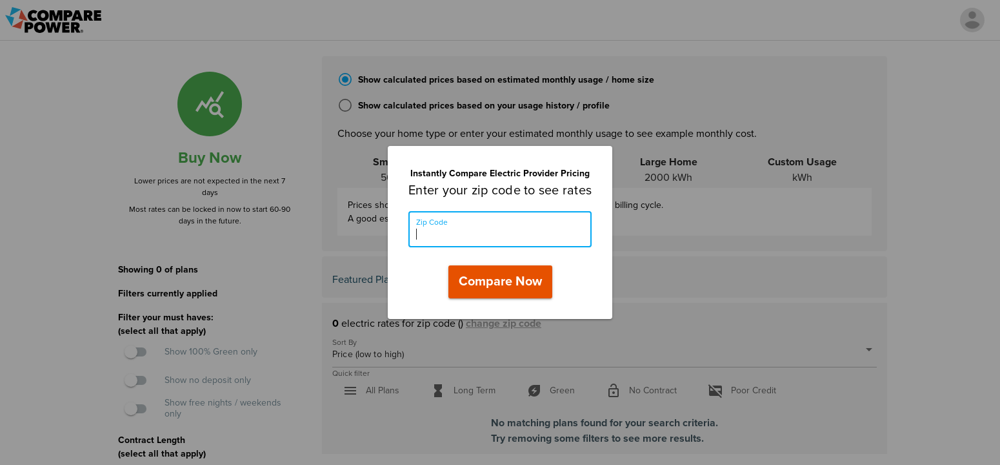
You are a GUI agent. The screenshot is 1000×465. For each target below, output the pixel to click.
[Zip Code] (500, 229)
